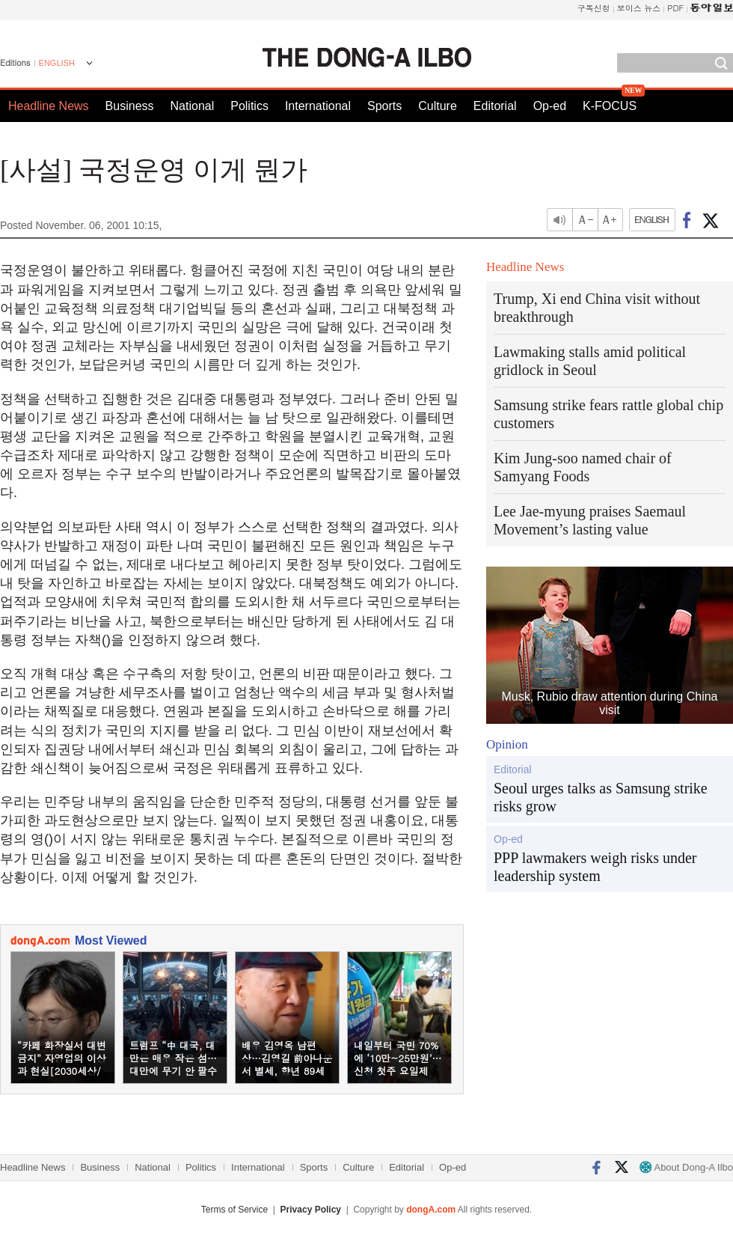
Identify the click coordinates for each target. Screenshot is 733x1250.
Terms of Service (234, 1209)
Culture (437, 106)
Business (129, 106)
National (193, 106)
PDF (675, 7)
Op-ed (549, 106)
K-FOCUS (610, 106)
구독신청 (593, 7)
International (318, 106)
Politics (249, 106)
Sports (384, 106)
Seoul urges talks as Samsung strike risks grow (601, 797)
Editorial (495, 106)
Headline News (48, 106)
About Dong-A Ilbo (686, 1167)
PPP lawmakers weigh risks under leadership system (595, 867)
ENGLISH (57, 62)
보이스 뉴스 (639, 7)
